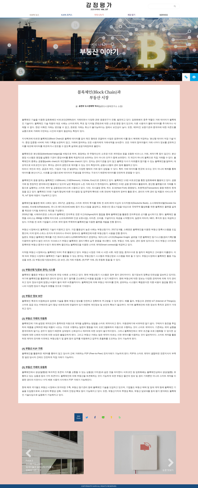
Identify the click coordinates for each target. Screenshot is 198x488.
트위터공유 (87, 417)
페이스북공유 (95, 417)
